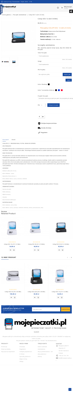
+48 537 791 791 (64, 355)
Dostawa (22, 346)
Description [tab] (6, 139)
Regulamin (22, 349)
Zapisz (68, 80)
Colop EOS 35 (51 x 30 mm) (61, 244)
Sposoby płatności (25, 356)
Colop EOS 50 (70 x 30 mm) (13, 291)
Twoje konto (42, 343)
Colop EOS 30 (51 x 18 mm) (36, 244)
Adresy (40, 356)
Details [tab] (14, 139)
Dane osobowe (42, 346)
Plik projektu (41, 69)
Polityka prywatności (25, 351)
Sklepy (21, 361)
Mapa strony (23, 359)
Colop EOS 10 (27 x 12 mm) (12, 244)
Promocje (4, 346)
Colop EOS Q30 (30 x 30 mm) (36, 291)
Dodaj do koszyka (53, 105)
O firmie (21, 354)
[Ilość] (43, 105)
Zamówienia (41, 349)
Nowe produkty (5, 349)
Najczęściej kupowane (8, 351)
